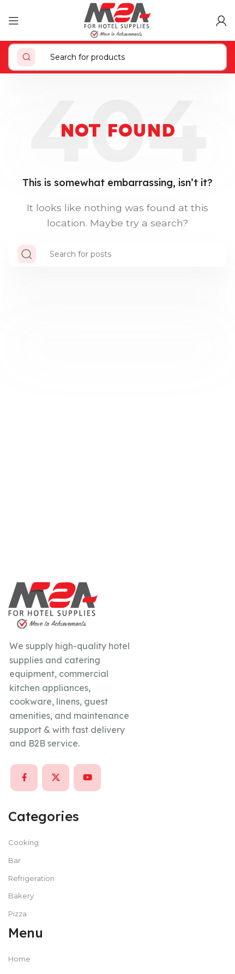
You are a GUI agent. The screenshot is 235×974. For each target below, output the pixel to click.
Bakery (21, 895)
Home (19, 958)
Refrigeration (31, 878)
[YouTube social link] (87, 777)
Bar (14, 860)
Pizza (17, 913)
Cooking (23, 842)
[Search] (117, 57)
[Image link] (53, 605)
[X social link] (55, 777)
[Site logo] (117, 20)
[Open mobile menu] (14, 21)
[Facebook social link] (24, 777)
